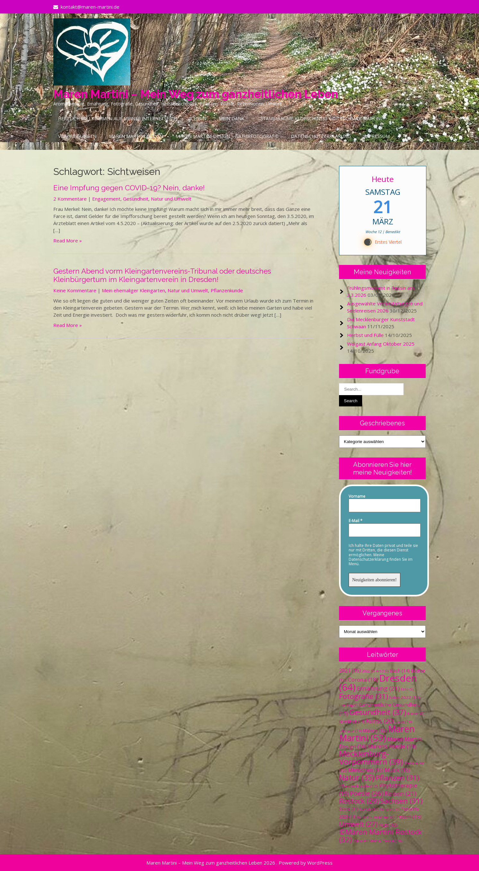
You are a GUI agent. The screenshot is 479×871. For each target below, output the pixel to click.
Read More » (67, 240)
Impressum (376, 136)
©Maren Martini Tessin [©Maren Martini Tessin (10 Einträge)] (377, 841)
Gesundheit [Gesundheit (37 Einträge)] (377, 712)
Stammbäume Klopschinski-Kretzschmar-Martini (321, 118)
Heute (383, 179)
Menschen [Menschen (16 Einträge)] (365, 770)
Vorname (357, 496)
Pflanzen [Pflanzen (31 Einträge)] (397, 778)
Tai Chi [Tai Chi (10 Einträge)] (369, 809)
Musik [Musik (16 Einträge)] (397, 770)
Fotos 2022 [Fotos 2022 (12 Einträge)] (404, 697)
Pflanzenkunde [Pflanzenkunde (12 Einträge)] (358, 786)
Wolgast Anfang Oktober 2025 (380, 343)
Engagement (106, 198)
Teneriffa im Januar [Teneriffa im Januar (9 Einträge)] (375, 817)
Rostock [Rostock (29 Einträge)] (359, 800)
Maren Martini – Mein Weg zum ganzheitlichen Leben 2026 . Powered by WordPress (239, 862)
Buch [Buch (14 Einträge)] (400, 670)
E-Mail (355, 521)
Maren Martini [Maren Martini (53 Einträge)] (377, 733)
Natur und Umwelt (171, 198)
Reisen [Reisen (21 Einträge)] (400, 793)
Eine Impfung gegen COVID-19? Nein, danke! (129, 188)
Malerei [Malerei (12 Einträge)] (375, 730)
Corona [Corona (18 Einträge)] (363, 679)
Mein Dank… (233, 118)
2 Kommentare (70, 198)
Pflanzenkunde (227, 290)
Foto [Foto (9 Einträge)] (407, 689)
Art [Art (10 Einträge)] (382, 670)
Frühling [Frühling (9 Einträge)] (348, 705)
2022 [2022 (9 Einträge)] (368, 671)
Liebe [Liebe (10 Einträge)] (403, 721)
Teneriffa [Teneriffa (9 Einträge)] (390, 809)
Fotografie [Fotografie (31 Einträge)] (363, 696)
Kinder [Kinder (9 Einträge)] (415, 714)
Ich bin (197, 118)
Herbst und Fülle (365, 335)
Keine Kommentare (74, 290)
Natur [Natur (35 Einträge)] (356, 777)
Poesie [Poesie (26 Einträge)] (366, 793)
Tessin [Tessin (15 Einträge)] (409, 816)
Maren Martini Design (136, 136)
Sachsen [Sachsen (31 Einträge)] (401, 801)
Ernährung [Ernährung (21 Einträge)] (378, 688)
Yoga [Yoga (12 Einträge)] (388, 825)
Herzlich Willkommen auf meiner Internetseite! (117, 118)
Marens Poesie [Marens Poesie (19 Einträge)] (392, 746)
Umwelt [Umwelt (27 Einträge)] (358, 824)
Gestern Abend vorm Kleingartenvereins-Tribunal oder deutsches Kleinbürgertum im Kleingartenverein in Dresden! (162, 275)
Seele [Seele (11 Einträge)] (348, 809)
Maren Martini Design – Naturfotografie (227, 136)
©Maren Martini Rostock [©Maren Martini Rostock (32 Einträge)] (380, 836)
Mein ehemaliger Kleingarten (133, 290)
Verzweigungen (77, 136)
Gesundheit (135, 198)
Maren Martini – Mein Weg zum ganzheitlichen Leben (195, 94)
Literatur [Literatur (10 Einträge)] (350, 730)
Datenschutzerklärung (321, 136)
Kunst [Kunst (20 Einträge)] (380, 721)
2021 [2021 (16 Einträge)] (350, 670)
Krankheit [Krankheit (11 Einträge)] (352, 721)
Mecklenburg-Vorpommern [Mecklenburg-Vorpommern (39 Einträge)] (371, 757)
